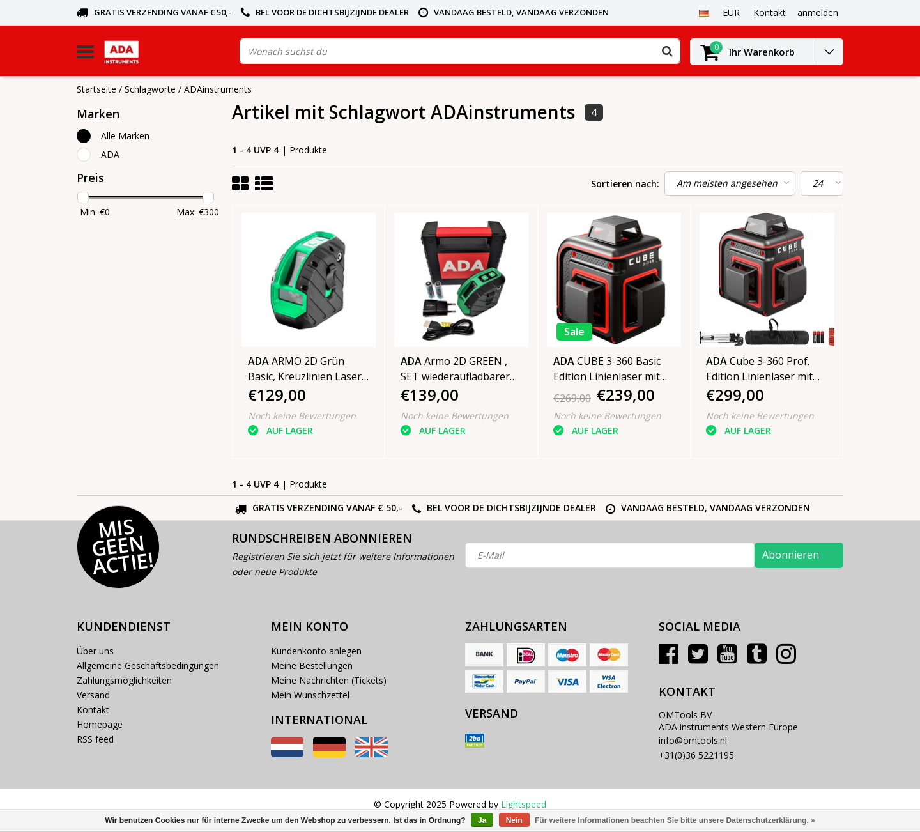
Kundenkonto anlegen (316, 651)
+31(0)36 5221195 (696, 755)
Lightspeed (523, 804)
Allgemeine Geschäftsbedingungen (148, 665)
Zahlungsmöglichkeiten (124, 680)
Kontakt (93, 710)
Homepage (100, 724)
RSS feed (95, 739)
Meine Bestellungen (312, 665)
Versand (93, 695)
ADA (110, 154)
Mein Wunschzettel (310, 695)
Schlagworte (150, 89)
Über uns (95, 651)
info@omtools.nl (693, 740)
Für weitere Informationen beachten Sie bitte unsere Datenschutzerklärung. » (675, 820)
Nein (514, 820)
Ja (482, 820)
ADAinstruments (218, 89)
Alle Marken (125, 136)
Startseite (96, 89)
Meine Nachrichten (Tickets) (329, 680)
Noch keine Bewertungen (302, 416)
